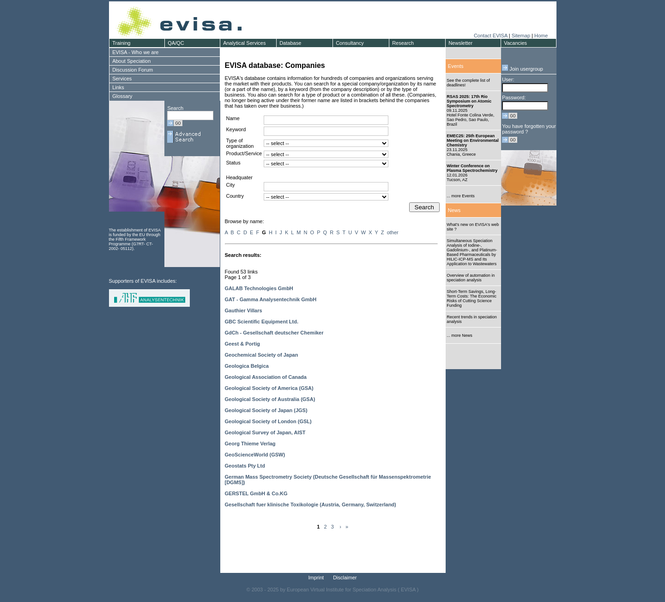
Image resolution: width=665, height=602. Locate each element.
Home (541, 35)
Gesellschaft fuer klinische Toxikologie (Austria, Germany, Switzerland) (310, 504)
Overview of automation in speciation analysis (471, 277)
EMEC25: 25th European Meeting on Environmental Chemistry (473, 140)
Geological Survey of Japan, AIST (265, 432)
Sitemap (521, 35)
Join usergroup (522, 69)
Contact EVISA (491, 35)
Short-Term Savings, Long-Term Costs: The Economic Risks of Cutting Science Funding (471, 298)
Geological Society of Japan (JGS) (266, 410)
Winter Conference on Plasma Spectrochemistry (472, 168)
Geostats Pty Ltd (245, 465)
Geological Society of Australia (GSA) (270, 399)
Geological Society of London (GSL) (268, 421)
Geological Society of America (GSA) (269, 388)
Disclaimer (345, 577)
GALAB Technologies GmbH (259, 288)
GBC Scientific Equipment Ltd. (262, 321)
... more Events (461, 196)
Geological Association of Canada (266, 377)
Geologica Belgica (247, 366)
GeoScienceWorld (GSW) (255, 454)
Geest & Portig (242, 344)
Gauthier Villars (243, 310)
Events (456, 66)
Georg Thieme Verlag (250, 443)
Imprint (316, 577)
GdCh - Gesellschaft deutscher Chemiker (274, 332)
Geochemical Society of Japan (261, 355)
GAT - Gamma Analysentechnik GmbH (271, 299)
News (454, 210)
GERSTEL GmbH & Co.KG (256, 493)
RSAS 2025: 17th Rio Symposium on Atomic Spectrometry (469, 101)
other (393, 232)
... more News (459, 335)
